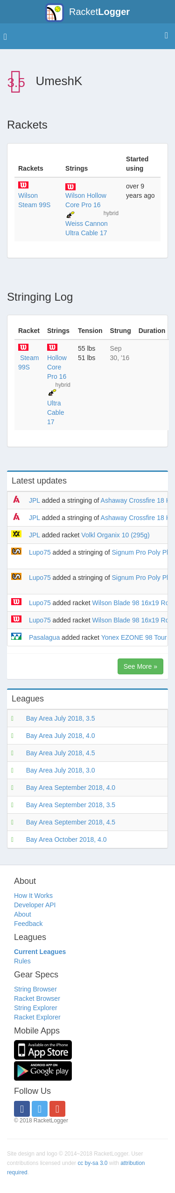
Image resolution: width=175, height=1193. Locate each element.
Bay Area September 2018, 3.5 (70, 805)
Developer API (35, 905)
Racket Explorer (37, 1017)
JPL (34, 500)
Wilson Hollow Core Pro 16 (85, 200)
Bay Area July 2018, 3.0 (60, 770)
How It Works (33, 895)
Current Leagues (40, 951)
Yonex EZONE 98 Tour (134, 637)
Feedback (28, 923)
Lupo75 (40, 552)
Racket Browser (37, 998)
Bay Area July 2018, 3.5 (60, 718)
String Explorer (35, 1008)
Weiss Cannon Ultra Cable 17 (86, 228)
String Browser (35, 989)
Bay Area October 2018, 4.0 (66, 839)
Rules (22, 961)
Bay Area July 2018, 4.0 (60, 735)
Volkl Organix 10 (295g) (115, 535)
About (22, 914)
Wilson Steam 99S (34, 200)
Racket (87, 12)
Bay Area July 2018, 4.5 (60, 753)
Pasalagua (44, 637)
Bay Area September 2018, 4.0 (70, 787)
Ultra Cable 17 (55, 412)
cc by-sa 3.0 (92, 1163)
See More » (140, 666)
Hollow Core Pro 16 (57, 367)
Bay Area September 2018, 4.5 (70, 822)
